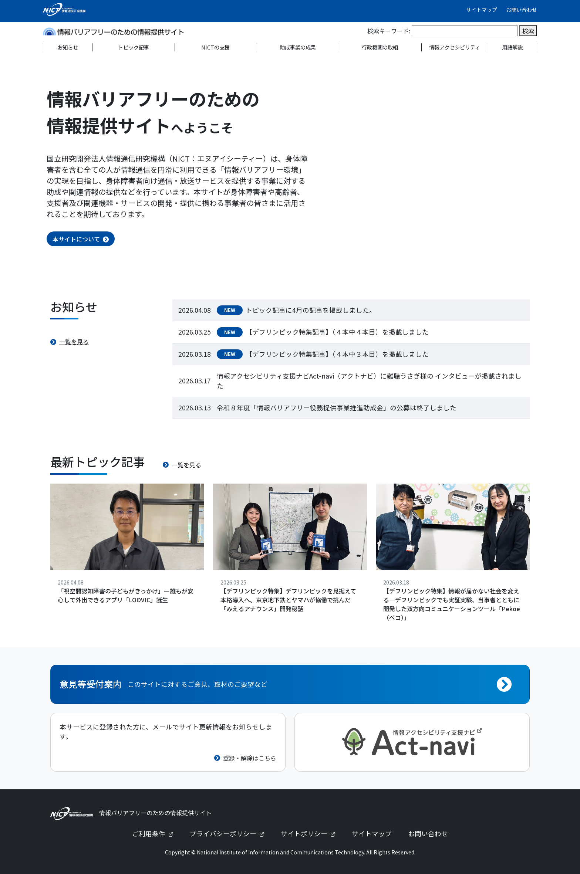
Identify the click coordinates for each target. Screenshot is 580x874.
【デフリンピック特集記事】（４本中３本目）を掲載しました (337, 354)
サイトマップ (481, 9)
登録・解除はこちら (249, 757)
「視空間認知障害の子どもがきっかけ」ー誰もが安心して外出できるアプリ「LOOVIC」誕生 (125, 595)
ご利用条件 (155, 833)
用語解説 (512, 47)
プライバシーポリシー (230, 833)
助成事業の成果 (298, 47)
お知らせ (67, 47)
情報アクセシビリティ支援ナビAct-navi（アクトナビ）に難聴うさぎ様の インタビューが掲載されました (369, 380)
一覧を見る (74, 341)
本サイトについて (76, 238)
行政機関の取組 (380, 47)
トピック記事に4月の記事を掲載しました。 (311, 310)
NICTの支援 (215, 47)
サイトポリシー (311, 833)
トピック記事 (133, 47)
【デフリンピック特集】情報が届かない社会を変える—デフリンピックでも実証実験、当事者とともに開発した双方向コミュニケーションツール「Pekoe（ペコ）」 (451, 604)
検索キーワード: (388, 30)
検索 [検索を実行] (528, 30)
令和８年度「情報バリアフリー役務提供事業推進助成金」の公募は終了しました (336, 407)
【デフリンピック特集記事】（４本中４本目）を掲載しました (337, 331)
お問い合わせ (521, 9)
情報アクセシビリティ (454, 47)
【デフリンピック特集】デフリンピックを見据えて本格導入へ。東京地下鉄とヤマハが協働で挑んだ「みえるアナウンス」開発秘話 (288, 599)
